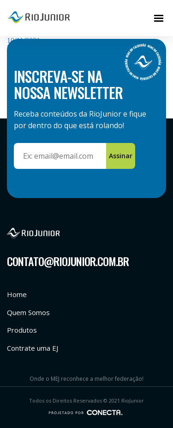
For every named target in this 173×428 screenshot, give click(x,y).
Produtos (22, 330)
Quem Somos (28, 312)
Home (17, 294)
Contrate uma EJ (32, 348)
